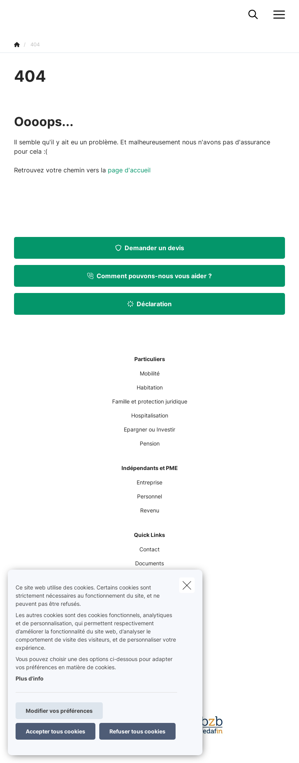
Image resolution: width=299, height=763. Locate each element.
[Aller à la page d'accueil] (18, 14)
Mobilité (150, 373)
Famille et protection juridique (149, 401)
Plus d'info (30, 678)
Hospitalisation (149, 415)
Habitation (150, 387)
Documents (149, 563)
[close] (187, 585)
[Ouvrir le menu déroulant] (277, 14)
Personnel (149, 496)
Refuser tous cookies (137, 731)
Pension (150, 443)
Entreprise (149, 482)
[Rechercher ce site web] (253, 14)
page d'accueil (129, 170)
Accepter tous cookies (55, 731)
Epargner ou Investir (149, 429)
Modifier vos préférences (59, 710)
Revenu (149, 510)
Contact (149, 549)
